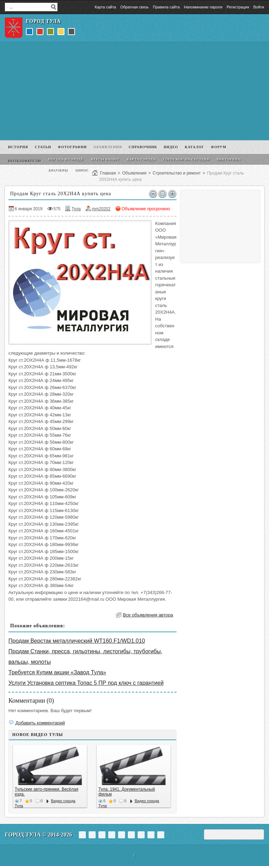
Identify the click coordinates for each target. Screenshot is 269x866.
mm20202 (101, 208)
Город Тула (43, 21)
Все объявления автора (148, 615)
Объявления (134, 173)
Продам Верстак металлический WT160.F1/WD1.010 (76, 641)
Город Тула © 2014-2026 (38, 835)
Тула (76, 208)
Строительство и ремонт (177, 173)
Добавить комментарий (40, 722)
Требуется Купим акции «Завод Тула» (57, 672)
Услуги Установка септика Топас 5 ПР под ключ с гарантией (86, 683)
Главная (108, 173)
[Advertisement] (134, 91)
